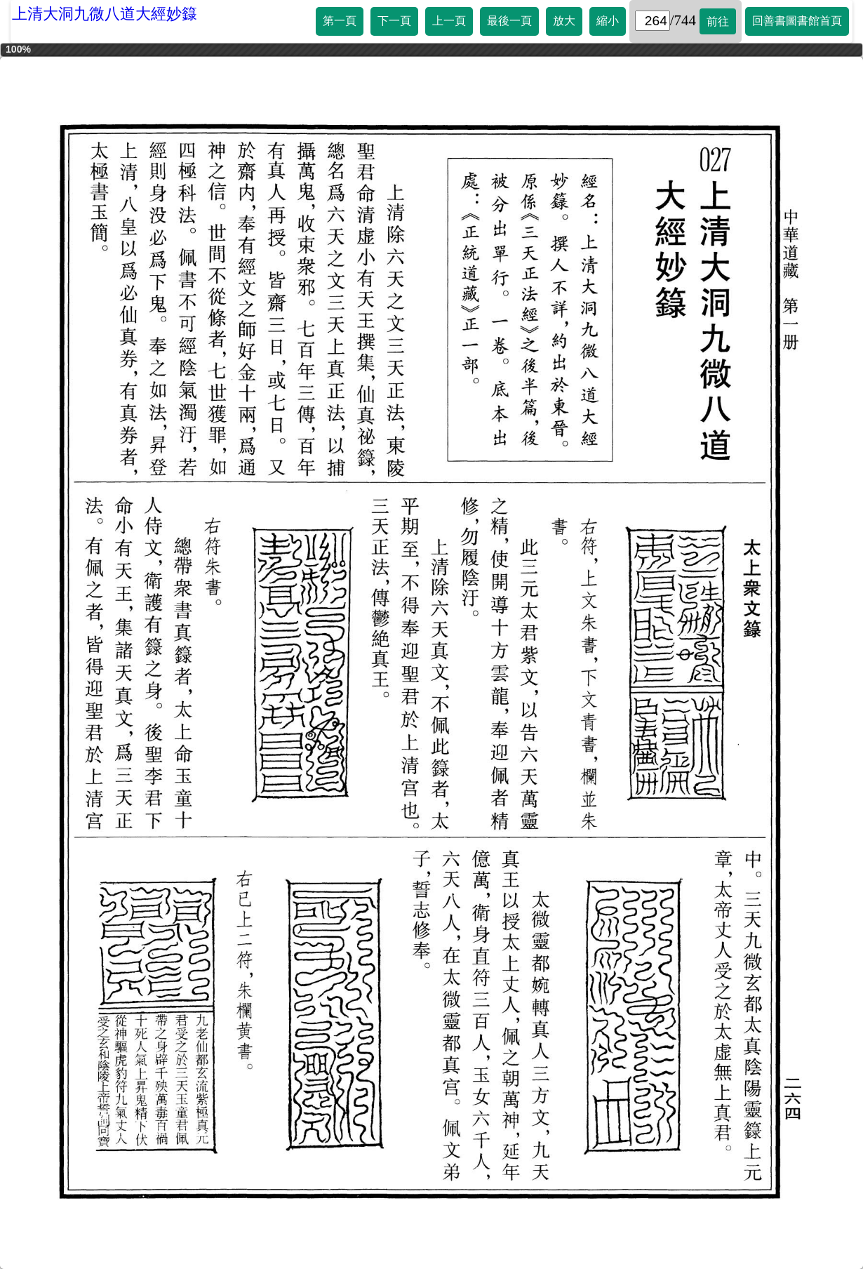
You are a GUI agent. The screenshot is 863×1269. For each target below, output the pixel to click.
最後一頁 (509, 21)
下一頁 (394, 21)
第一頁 (339, 21)
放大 (564, 21)
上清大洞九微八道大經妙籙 (104, 13)
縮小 (607, 21)
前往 (718, 21)
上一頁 (449, 21)
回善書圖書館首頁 (797, 21)
